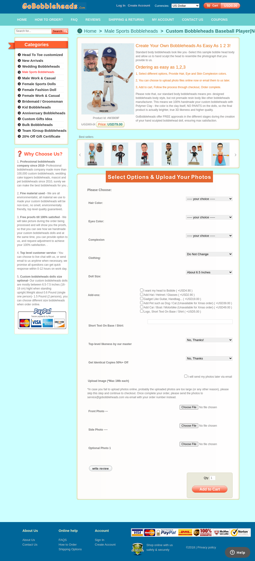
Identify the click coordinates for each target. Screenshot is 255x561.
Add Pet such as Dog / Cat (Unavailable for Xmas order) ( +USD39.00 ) (188, 303)
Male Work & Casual (39, 78)
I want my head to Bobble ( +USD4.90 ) (168, 290)
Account (102, 531)
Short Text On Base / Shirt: (106, 326)
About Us (30, 531)
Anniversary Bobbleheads (43, 113)
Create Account (139, 5)
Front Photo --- (98, 411)
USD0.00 (230, 5)
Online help (68, 531)
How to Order (68, 544)
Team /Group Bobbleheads (44, 130)
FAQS (63, 540)
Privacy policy (207, 547)
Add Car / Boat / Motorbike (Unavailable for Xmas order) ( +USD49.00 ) (188, 307)
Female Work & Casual (41, 96)
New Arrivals (32, 61)
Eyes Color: (96, 221)
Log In (120, 5)
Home (90, 31)
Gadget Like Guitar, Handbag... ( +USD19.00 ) (172, 299)
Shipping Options (70, 549)
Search (57, 31)
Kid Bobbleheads (36, 107)
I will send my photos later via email (210, 376)
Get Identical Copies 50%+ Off (108, 362)
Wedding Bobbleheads (41, 66)
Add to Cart (209, 489)
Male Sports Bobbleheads (131, 31)
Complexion (97, 239)
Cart (215, 5)
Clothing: (95, 258)
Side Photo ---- (98, 429)
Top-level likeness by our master (110, 344)
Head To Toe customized (42, 55)
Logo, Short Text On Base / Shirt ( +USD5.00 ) (172, 311)
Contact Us (29, 544)
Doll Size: (95, 276)
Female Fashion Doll (39, 90)
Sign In (99, 540)
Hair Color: (96, 203)
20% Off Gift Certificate (41, 136)
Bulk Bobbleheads (37, 125)
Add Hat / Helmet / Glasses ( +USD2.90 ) (169, 294)
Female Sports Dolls (39, 84)
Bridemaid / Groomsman (42, 101)
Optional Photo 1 (100, 448)
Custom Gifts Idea (37, 119)
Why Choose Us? (43, 154)
